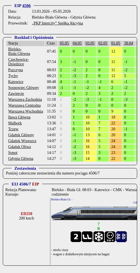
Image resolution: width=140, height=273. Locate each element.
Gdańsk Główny (21, 135)
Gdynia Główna (20, 158)
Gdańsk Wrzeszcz (22, 141)
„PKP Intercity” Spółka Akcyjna (57, 23)
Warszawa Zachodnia (25, 99)
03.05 (90, 43)
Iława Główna (19, 117)
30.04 (128, 43)
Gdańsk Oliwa (19, 147)
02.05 (103, 43)
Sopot (13, 153)
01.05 (115, 43)
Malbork (15, 123)
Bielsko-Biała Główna (19, 51)
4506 (26, 5)
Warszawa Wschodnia (25, 111)
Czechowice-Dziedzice (18, 61)
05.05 (64, 43)
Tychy (13, 76)
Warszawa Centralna (24, 105)
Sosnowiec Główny (23, 88)
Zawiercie (16, 93)
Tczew (13, 129)
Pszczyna (15, 70)
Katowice (15, 82)
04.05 (77, 43)
